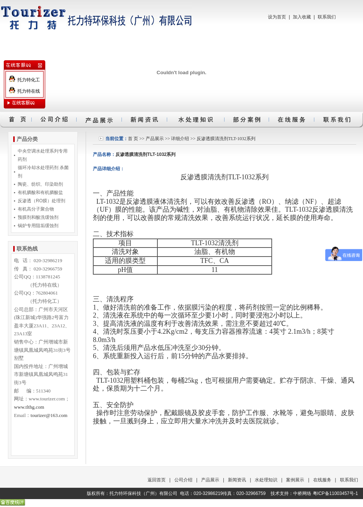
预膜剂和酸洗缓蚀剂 (38, 217)
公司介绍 (183, 480)
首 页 (133, 138)
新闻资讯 (237, 480)
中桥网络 (302, 493)
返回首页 (157, 480)
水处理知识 (266, 480)
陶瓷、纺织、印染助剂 (40, 184)
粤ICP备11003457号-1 (335, 493)
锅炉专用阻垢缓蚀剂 (38, 225)
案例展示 (295, 480)
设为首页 (277, 17)
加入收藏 (302, 17)
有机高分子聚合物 (36, 209)
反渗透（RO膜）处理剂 (41, 200)
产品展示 (155, 138)
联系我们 (327, 17)
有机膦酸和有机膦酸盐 (40, 192)
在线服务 (322, 480)
